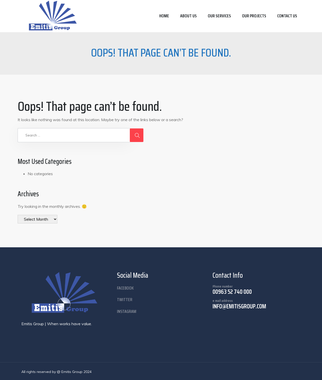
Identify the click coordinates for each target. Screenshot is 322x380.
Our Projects (254, 15)
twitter (124, 299)
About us (188, 15)
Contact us (287, 15)
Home (164, 15)
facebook (125, 288)
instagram (126, 311)
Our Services (219, 15)
